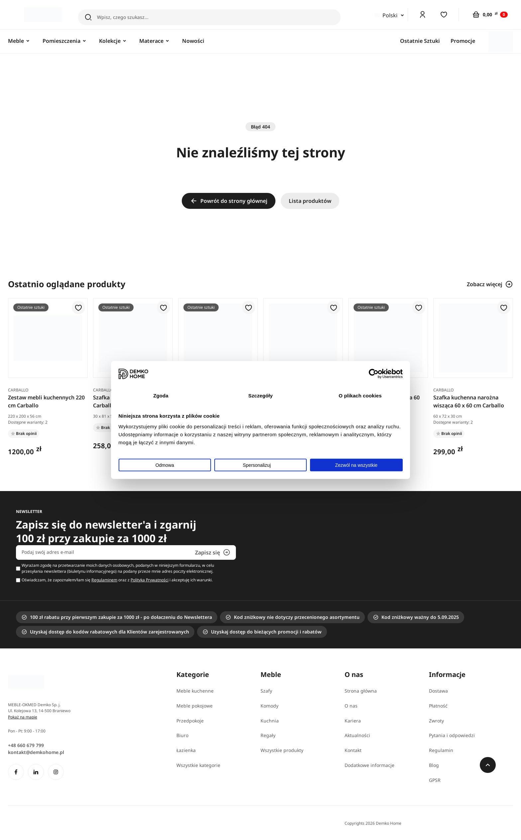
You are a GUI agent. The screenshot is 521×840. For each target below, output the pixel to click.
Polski (385, 15)
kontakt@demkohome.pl (36, 752)
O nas (351, 706)
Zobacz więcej (490, 284)
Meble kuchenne (195, 691)
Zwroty (436, 720)
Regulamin (441, 750)
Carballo (18, 390)
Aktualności (357, 735)
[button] (78, 308)
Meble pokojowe (194, 706)
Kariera (353, 720)
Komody (269, 706)
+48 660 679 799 (26, 745)
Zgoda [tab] (160, 395)
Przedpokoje (190, 720)
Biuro (182, 735)
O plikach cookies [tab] (360, 395)
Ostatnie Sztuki (420, 40)
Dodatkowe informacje (369, 765)
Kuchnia (269, 720)
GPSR (435, 780)
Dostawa (438, 691)
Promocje (463, 40)
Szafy (266, 691)
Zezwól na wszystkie (356, 465)
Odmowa (165, 465)
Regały (267, 735)
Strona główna (361, 691)
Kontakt (353, 750)
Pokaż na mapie (22, 717)
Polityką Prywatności (149, 580)
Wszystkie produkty (281, 750)
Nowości (193, 40)
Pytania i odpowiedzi (452, 735)
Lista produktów (310, 201)
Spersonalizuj (261, 465)
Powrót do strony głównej (228, 201)
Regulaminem (104, 580)
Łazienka (186, 750)
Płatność (438, 706)
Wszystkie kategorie (198, 765)
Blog (434, 765)
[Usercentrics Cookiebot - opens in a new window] (374, 374)
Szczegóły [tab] (260, 395)
